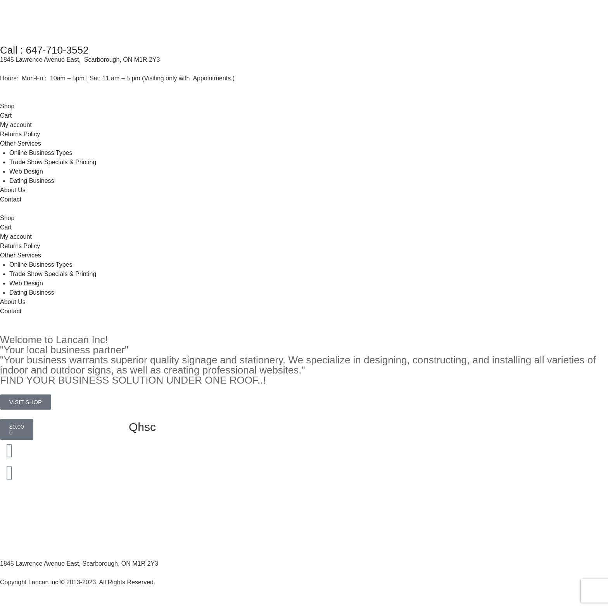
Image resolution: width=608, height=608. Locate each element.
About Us (13, 190)
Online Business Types (40, 152)
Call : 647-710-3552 (44, 50)
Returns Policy (20, 134)
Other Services (20, 143)
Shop (7, 106)
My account (16, 125)
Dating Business (31, 180)
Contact (10, 199)
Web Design (26, 171)
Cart (6, 115)
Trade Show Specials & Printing (52, 162)
